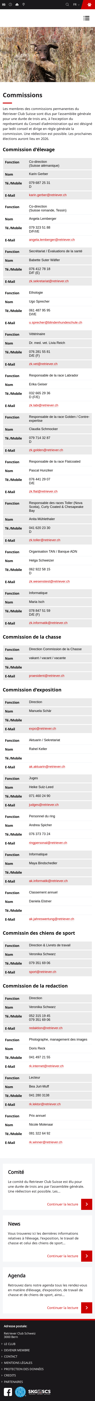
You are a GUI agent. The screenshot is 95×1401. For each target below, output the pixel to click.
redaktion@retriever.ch (45, 1028)
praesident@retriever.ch (46, 676)
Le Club (9, 1344)
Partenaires (13, 1382)
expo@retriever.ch (42, 728)
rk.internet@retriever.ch (46, 1066)
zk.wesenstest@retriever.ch (49, 581)
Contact (10, 1356)
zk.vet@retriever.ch (43, 364)
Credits (10, 1375)
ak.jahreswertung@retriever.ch (51, 919)
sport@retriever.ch (42, 972)
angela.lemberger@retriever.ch (52, 240)
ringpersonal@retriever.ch (48, 843)
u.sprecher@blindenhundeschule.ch (55, 322)
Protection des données (24, 1369)
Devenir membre (17, 1350)
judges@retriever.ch (44, 805)
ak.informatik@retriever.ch (48, 881)
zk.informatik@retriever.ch (48, 623)
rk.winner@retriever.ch (45, 1142)
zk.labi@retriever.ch (43, 405)
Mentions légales (18, 1363)
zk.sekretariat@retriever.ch (49, 281)
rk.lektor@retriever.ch (45, 1104)
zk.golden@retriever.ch (46, 450)
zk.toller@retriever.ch (44, 540)
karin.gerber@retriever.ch (48, 195)
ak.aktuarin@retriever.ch (47, 767)
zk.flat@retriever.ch (43, 491)
